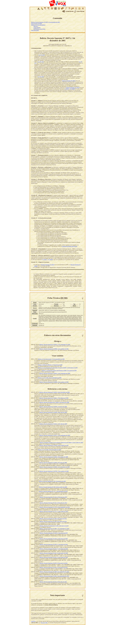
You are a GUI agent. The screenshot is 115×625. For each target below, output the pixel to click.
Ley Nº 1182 (41, 61)
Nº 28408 (72, 89)
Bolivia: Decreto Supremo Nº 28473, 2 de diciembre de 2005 (45, 22)
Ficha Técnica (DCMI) (36, 23)
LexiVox (33, 621)
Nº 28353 (67, 89)
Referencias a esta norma (39, 29)
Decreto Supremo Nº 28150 (72, 87)
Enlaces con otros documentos (38, 25)
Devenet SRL (44, 622)
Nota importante (35, 30)
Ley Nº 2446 (41, 76)
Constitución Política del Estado (69, 246)
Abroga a (36, 26)
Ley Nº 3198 (42, 55)
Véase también (37, 27)
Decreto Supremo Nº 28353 (68, 80)
